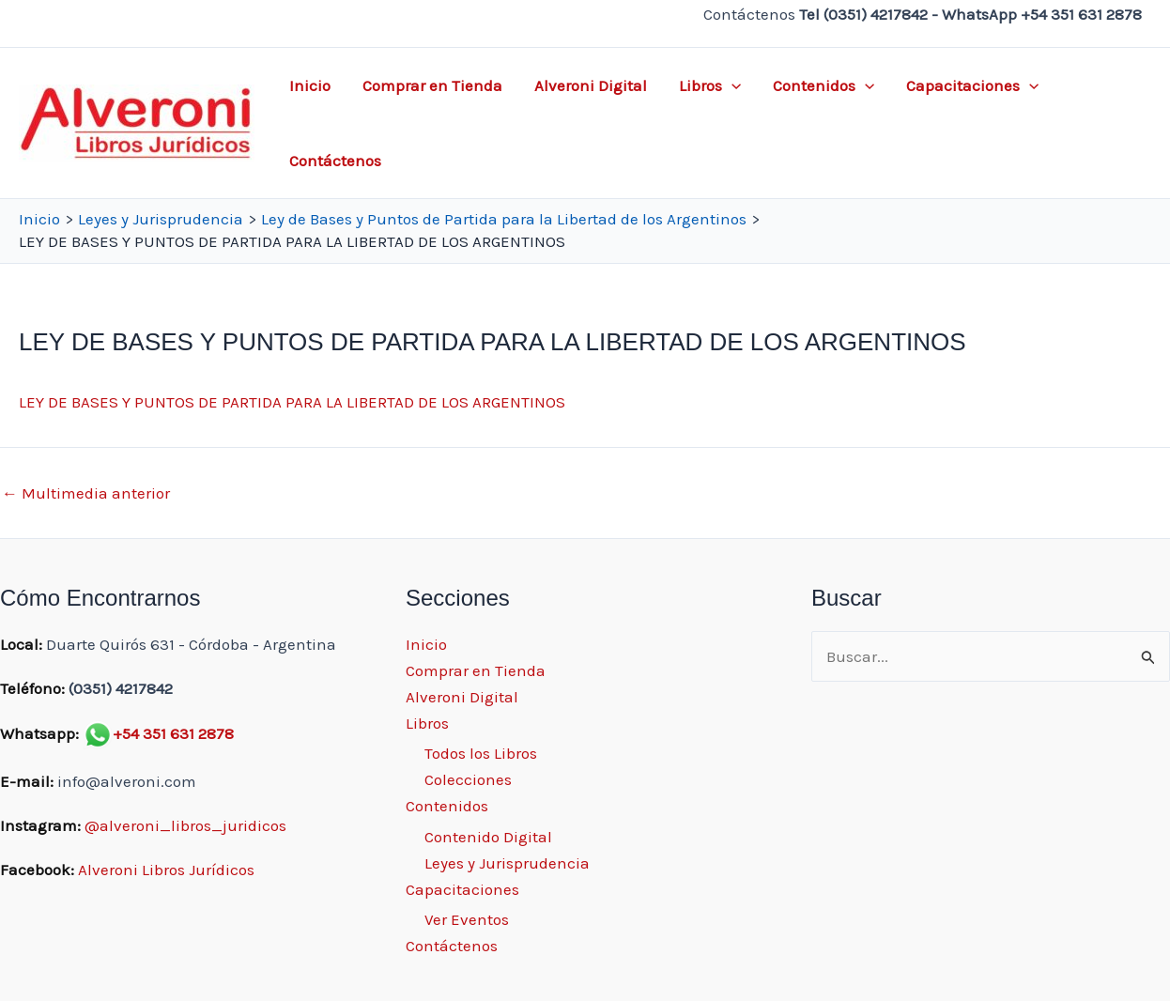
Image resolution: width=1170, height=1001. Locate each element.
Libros (710, 85)
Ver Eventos (466, 919)
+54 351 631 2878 (173, 733)
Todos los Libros (480, 753)
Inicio (310, 85)
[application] (731, 85)
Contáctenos (335, 160)
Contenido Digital (488, 836)
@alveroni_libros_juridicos (185, 825)
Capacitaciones (972, 85)
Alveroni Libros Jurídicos (166, 869)
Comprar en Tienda (432, 85)
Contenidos (823, 85)
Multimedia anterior (86, 493)
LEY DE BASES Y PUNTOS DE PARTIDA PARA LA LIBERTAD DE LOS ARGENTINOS (292, 402)
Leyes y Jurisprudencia (507, 863)
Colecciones (468, 779)
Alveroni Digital (590, 85)
